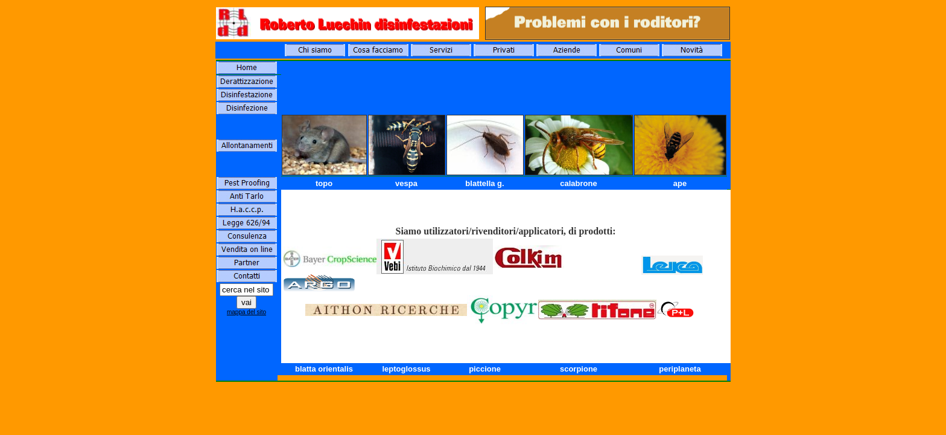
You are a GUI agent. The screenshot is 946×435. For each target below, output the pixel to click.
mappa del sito (246, 312)
